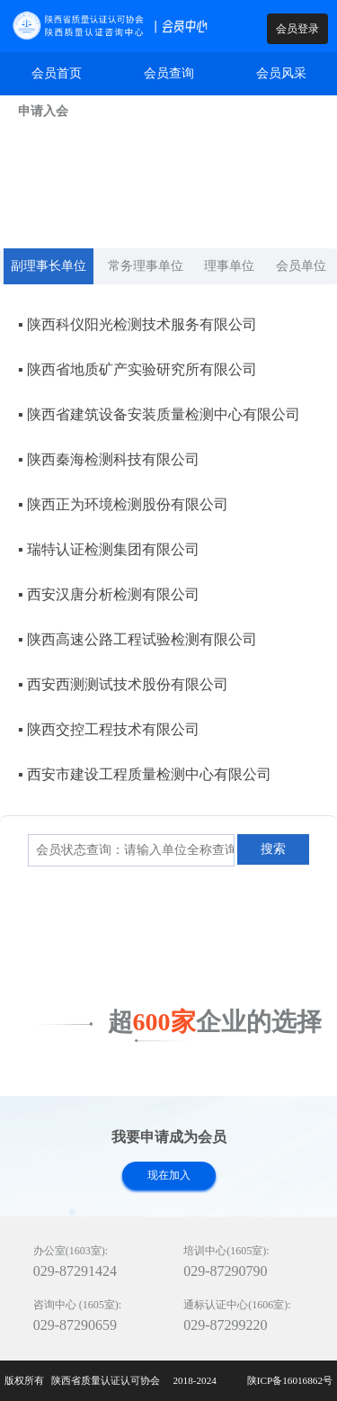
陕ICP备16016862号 (290, 1380)
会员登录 (297, 28)
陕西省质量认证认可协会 (107, 1380)
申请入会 (43, 111)
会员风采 (281, 73)
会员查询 (169, 73)
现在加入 (169, 1175)
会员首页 (56, 73)
